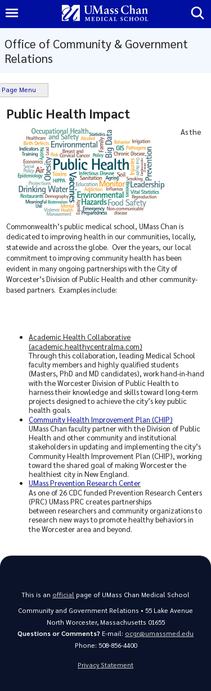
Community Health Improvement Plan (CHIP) (101, 419)
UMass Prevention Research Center (85, 483)
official (63, 594)
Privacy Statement (105, 665)
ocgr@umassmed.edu (159, 633)
